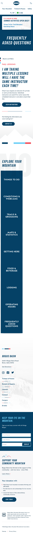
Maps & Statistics (12, 233)
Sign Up (26, 444)
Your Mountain (7, 9)
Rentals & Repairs (8, 384)
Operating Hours (9, 26)
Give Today (9, 499)
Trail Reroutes (17, 24)
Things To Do (8, 24)
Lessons (5, 389)
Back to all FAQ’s (8, 59)
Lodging (12, 287)
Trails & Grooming (11, 215)
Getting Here (12, 251)
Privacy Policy (12, 531)
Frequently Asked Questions (12, 324)
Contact (5, 395)
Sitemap (4, 531)
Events (4, 406)
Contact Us (8, 124)
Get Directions (6, 367)
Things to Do (12, 179)
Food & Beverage (11, 269)
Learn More (5, 474)
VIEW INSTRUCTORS (12, 105)
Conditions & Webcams (12, 197)
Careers (5, 400)
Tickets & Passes (19, 9)
